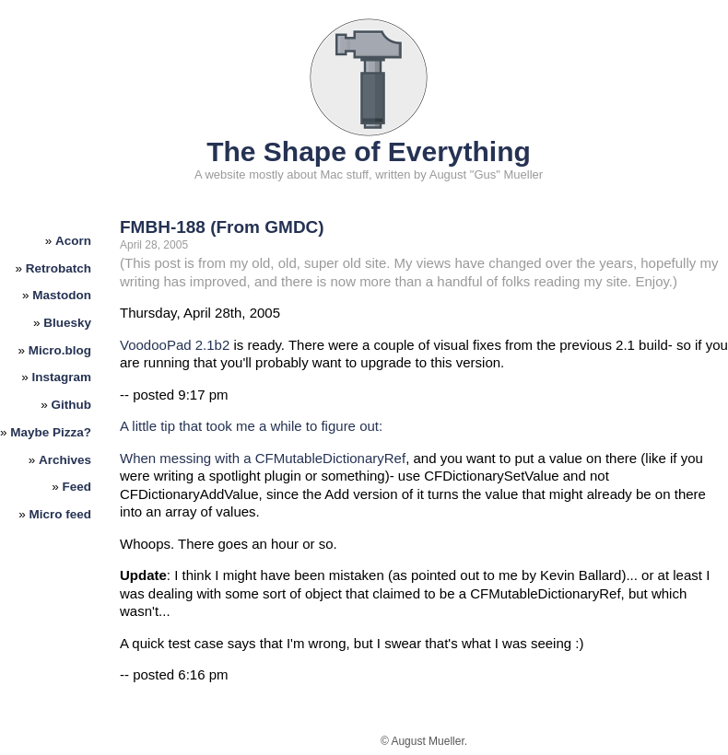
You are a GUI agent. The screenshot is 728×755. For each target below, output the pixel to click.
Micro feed (60, 514)
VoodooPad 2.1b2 (174, 345)
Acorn (73, 241)
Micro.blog (60, 350)
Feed (77, 487)
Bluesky (67, 323)
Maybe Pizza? (50, 432)
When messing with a (187, 458)
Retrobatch (58, 268)
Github (72, 405)
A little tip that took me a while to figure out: (251, 426)
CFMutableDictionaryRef (330, 458)
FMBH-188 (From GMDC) (222, 227)
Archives (65, 460)
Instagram (62, 377)
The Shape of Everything (368, 151)
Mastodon (61, 295)
